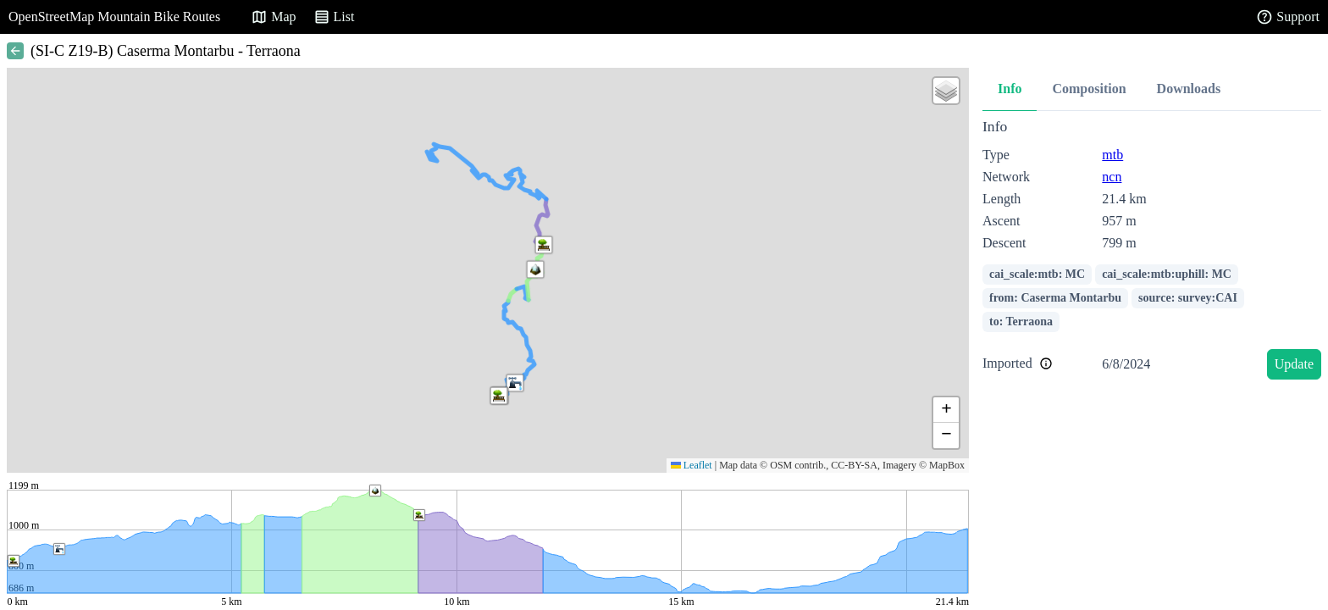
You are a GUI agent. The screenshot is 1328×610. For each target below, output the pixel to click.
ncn (1111, 176)
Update (1294, 364)
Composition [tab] (1089, 88)
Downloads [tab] (1189, 88)
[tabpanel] (1151, 252)
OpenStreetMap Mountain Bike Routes (114, 16)
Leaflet (691, 465)
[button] (535, 269)
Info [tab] (1009, 88)
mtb (1112, 154)
